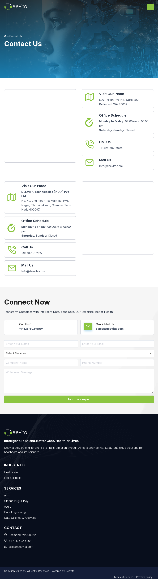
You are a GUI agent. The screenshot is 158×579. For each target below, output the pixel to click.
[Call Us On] (41, 327)
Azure (7, 506)
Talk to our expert (79, 399)
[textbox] (75, 353)
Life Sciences (12, 477)
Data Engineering (15, 511)
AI (5, 495)
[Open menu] (150, 7)
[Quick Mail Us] (117, 327)
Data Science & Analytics (20, 517)
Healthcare (11, 471)
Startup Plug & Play (16, 500)
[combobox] (79, 353)
